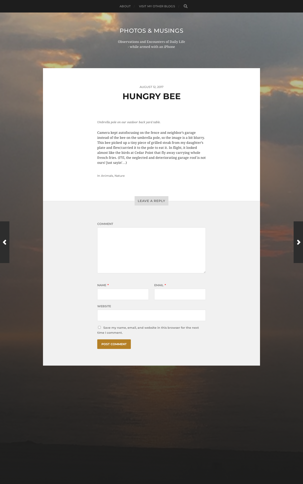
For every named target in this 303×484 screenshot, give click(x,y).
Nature (120, 176)
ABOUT (125, 6)
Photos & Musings (151, 30)
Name (103, 285)
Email (160, 285)
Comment (105, 224)
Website (104, 306)
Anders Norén (160, 466)
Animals (107, 176)
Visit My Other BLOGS (157, 6)
